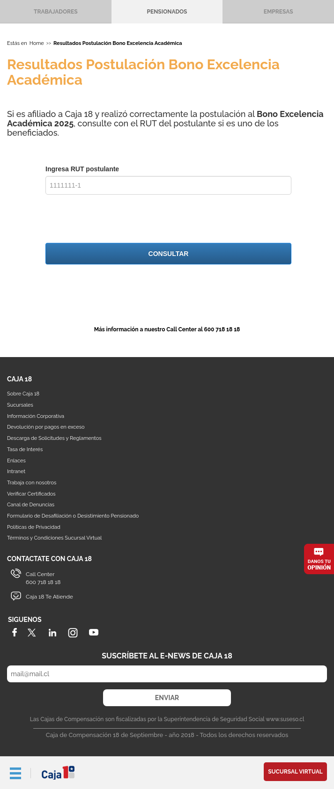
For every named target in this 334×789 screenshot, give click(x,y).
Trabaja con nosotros (31, 483)
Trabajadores (55, 11)
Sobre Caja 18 (23, 394)
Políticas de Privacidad (33, 527)
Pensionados (167, 11)
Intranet (16, 471)
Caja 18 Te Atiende (49, 596)
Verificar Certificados (31, 494)
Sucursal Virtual (295, 771)
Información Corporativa (35, 416)
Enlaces (16, 461)
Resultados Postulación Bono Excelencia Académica (117, 43)
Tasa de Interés (25, 449)
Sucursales (20, 405)
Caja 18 (58, 773)
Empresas (278, 11)
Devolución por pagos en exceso (46, 427)
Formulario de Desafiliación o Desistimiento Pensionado (73, 516)
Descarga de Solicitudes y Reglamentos (54, 438)
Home (37, 43)
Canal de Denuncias (30, 505)
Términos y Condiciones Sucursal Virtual (54, 538)
